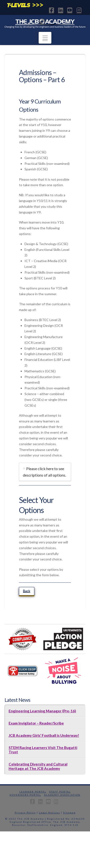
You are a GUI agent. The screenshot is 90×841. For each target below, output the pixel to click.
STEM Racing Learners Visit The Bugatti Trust (43, 749)
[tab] (45, 472)
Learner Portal (32, 791)
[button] (45, 38)
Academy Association (62, 794)
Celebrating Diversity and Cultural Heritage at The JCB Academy (38, 766)
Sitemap (69, 812)
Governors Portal (25, 794)
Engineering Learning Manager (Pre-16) (42, 711)
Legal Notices (49, 812)
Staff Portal (60, 791)
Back (26, 591)
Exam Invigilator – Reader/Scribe (36, 723)
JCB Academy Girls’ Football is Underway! (44, 735)
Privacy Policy (25, 812)
